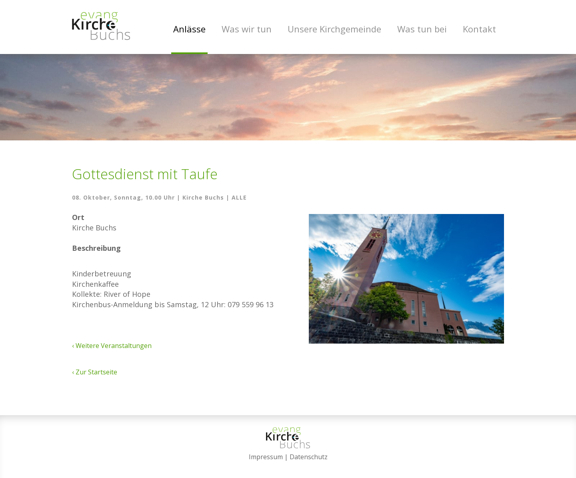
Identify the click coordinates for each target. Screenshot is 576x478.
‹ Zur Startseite (94, 372)
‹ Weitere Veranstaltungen (112, 345)
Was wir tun (247, 29)
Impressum (266, 456)
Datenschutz (309, 456)
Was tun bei (422, 29)
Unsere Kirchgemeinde (334, 29)
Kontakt (479, 29)
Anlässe (189, 29)
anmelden (288, 467)
